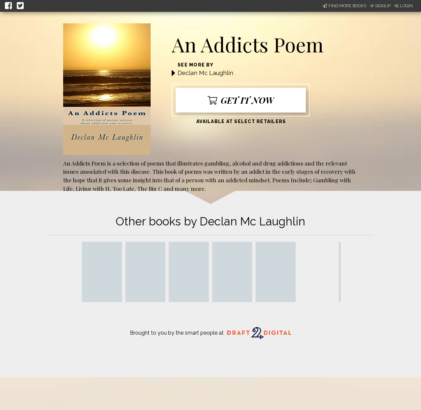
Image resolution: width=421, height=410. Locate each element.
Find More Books (344, 5)
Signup (380, 5)
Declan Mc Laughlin (205, 72)
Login (403, 5)
